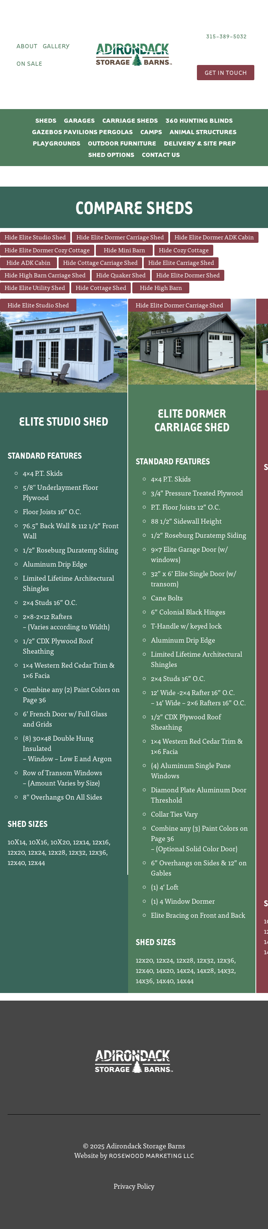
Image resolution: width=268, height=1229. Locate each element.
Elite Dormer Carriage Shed (127, 237)
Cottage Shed (108, 287)
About (26, 46)
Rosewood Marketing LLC (151, 1155)
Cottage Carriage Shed (108, 262)
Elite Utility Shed (42, 287)
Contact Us (161, 154)
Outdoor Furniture (122, 143)
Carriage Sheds (130, 120)
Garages (79, 120)
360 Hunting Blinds (199, 120)
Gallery (56, 46)
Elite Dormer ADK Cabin (221, 237)
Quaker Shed (128, 275)
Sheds (45, 120)
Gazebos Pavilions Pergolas (82, 132)
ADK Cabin (36, 262)
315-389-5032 (226, 36)
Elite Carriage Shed (188, 262)
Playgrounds (56, 143)
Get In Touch (226, 72)
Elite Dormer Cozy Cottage (54, 250)
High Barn (168, 287)
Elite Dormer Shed (195, 275)
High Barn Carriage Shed (52, 275)
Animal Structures (203, 132)
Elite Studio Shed (42, 237)
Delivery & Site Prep (200, 143)
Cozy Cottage (191, 250)
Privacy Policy (134, 1185)
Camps (151, 132)
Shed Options (111, 154)
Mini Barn (131, 250)
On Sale (29, 63)
